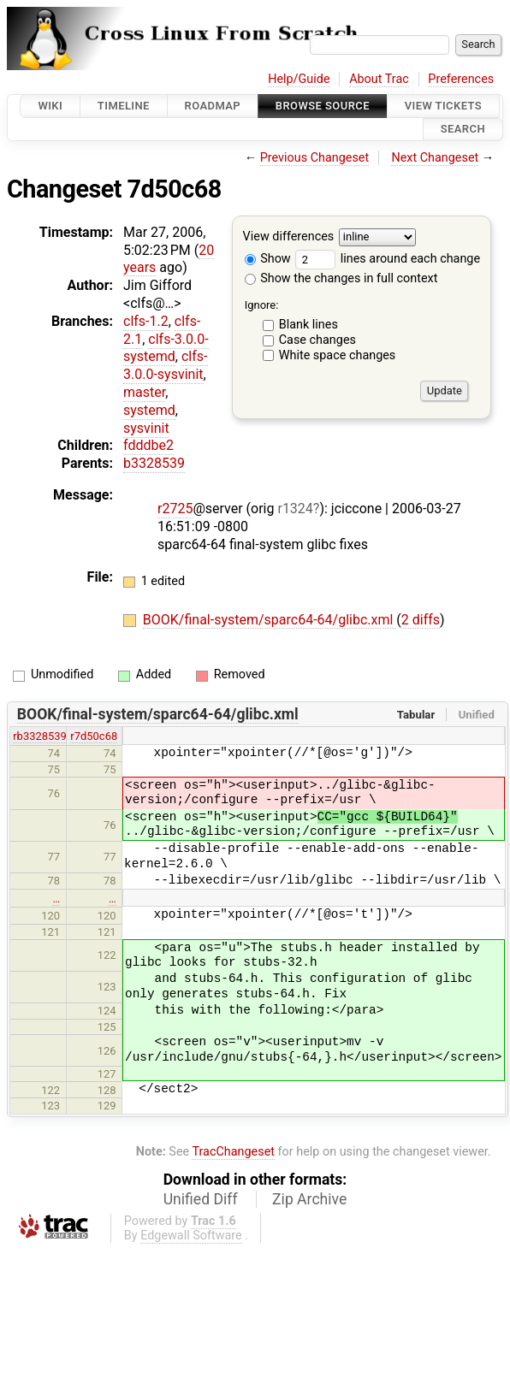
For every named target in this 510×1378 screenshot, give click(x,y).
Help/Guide (298, 79)
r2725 (175, 508)
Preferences (461, 79)
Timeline (124, 105)
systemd (149, 410)
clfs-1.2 (146, 321)
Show (268, 258)
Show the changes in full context (341, 278)
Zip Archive (309, 1199)
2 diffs (420, 620)
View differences (289, 236)
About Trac (379, 79)
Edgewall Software (191, 1235)
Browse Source (323, 105)
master (144, 392)
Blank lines (308, 324)
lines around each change (387, 258)
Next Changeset (434, 158)
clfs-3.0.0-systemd (166, 348)
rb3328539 (40, 736)
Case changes (317, 340)
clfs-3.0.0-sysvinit (165, 365)
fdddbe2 (148, 445)
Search (463, 129)
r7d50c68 (93, 736)
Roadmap (213, 105)
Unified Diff (200, 1199)
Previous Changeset (315, 158)
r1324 (294, 508)
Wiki (50, 105)
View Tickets (443, 105)
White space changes (337, 355)
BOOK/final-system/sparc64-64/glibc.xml (270, 620)
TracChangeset (233, 1151)
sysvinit (146, 428)
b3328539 (154, 463)
